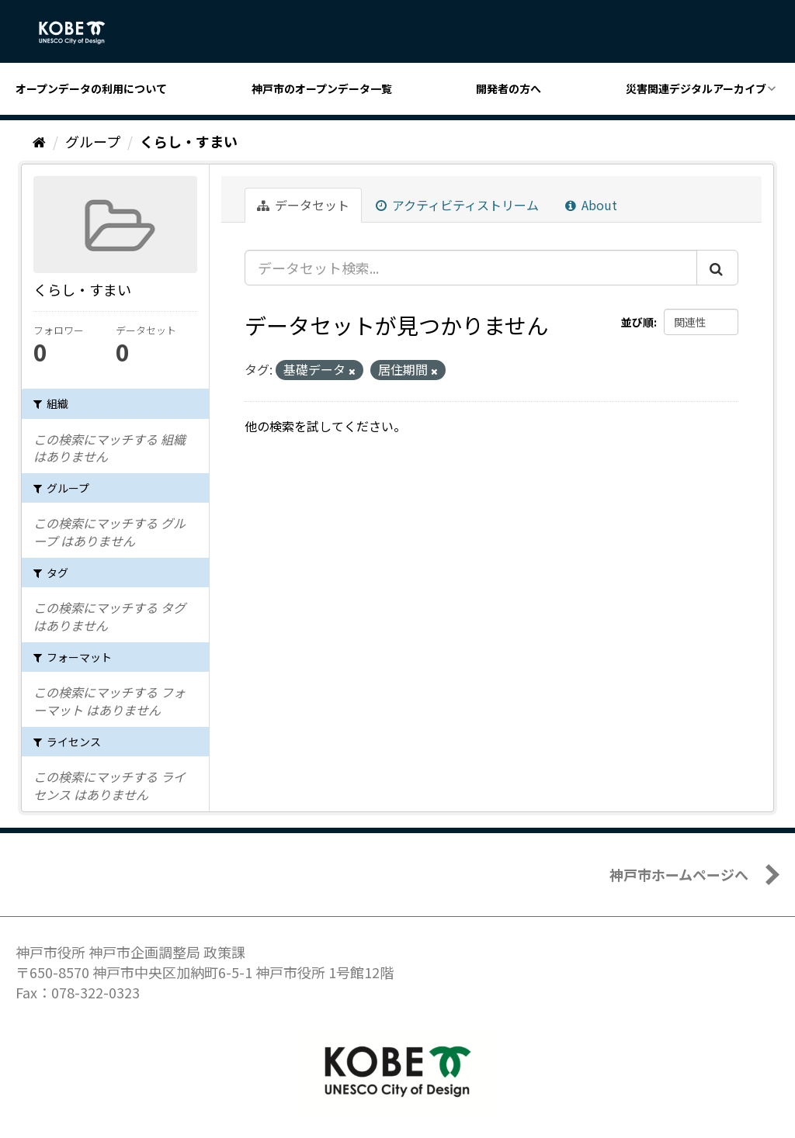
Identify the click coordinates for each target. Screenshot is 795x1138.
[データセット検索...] (471, 267)
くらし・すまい (189, 141)
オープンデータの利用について (91, 88)
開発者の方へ (508, 88)
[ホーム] (39, 141)
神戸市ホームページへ (678, 874)
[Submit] (717, 267)
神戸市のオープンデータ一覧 (322, 88)
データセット (303, 204)
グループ (92, 141)
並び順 (637, 322)
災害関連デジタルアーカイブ (696, 88)
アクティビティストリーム (457, 204)
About (591, 204)
